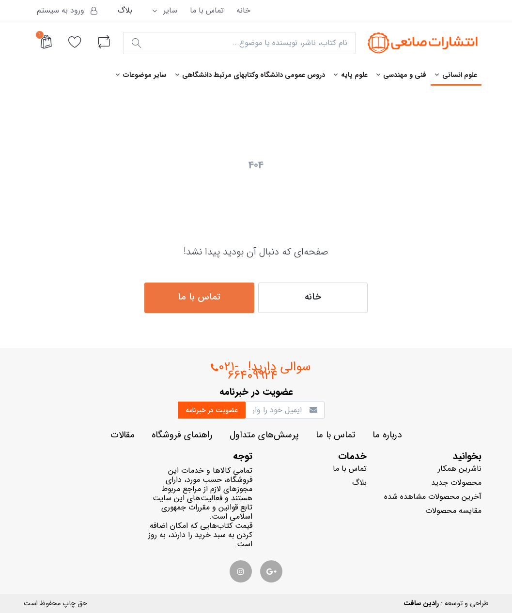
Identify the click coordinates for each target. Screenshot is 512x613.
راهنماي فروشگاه (182, 435)
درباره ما (387, 435)
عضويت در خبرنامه (212, 410)
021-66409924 (244, 371)
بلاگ (125, 10)
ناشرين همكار (459, 469)
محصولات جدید (456, 483)
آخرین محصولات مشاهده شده (432, 497)
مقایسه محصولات (453, 511)
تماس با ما (207, 10)
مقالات (122, 435)
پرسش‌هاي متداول (264, 435)
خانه (243, 10)
